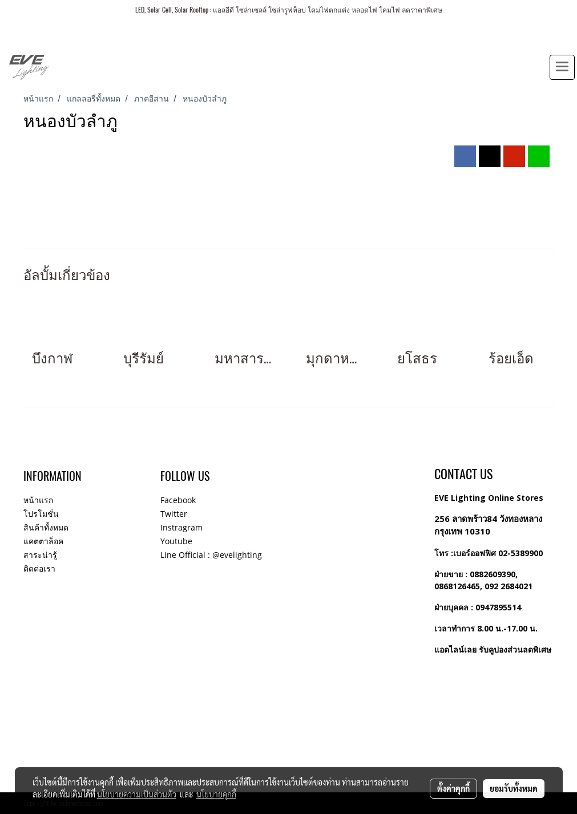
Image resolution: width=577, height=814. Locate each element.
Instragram (181, 527)
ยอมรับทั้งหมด (514, 788)
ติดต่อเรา (39, 568)
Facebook (178, 500)
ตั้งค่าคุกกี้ (453, 788)
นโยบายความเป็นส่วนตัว (136, 794)
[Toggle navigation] (562, 67)
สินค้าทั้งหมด (45, 527)
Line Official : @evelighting (211, 554)
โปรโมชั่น (41, 513)
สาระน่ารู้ (40, 554)
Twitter (173, 513)
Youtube (176, 541)
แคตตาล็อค (43, 541)
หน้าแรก (38, 500)
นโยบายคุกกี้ (216, 794)
